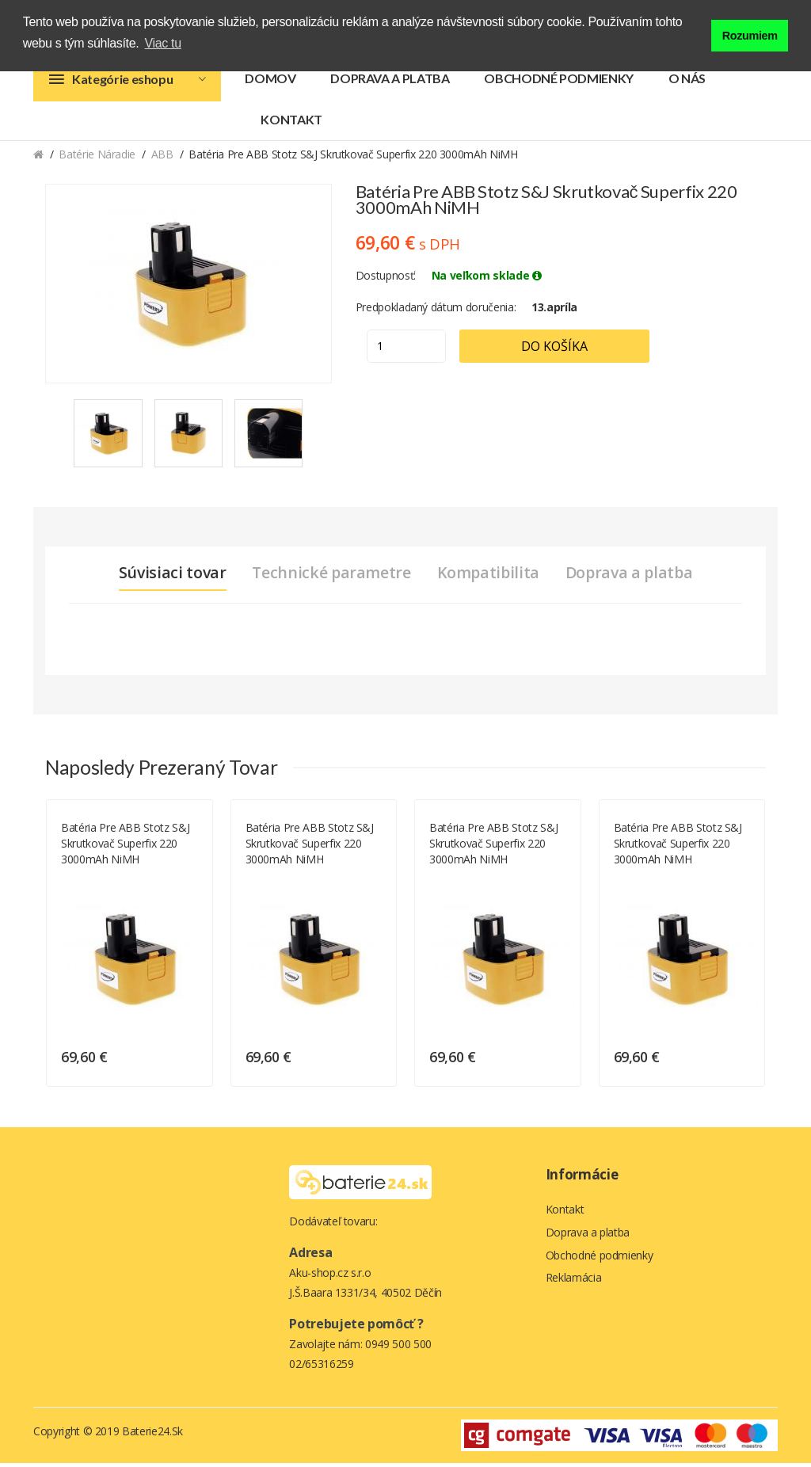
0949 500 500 (398, 1347)
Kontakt (291, 123)
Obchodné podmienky (559, 82)
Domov (270, 82)
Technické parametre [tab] (329, 576)
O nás (687, 82)
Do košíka (565, 350)
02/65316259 (321, 1367)
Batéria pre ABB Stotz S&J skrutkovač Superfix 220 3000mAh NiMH (125, 847)
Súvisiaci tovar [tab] (166, 576)
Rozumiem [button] (750, 34)
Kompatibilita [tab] (488, 576)
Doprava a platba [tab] (634, 576)
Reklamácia (574, 1285)
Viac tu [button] (163, 43)
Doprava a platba (389, 82)
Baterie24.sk (152, 1434)
